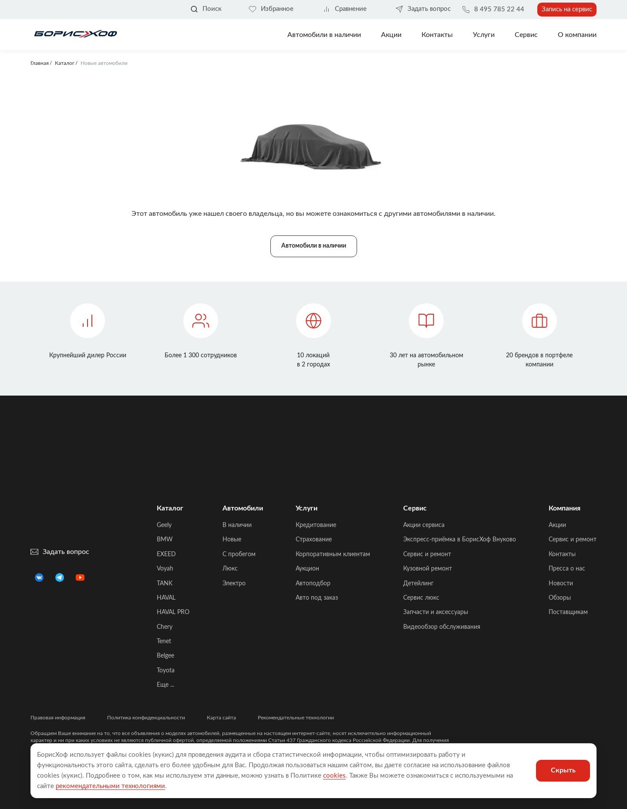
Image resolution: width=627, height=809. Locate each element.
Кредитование (316, 525)
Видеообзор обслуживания (441, 627)
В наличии (237, 525)
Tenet (164, 641)
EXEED (166, 554)
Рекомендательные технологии (296, 717)
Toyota (166, 671)
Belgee (165, 656)
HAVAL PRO (173, 612)
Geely (164, 525)
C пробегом (239, 554)
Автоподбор (313, 584)
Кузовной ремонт (427, 569)
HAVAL (166, 598)
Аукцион (307, 569)
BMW (165, 540)
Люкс (230, 569)
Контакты (437, 34)
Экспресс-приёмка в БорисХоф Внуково (459, 540)
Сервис (526, 34)
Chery (164, 627)
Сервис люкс (421, 598)
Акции (557, 525)
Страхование (314, 540)
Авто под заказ (317, 598)
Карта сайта (221, 717)
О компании (577, 34)
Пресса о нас (567, 569)
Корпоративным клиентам (333, 554)
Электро (234, 584)
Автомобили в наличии (324, 34)
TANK (164, 584)
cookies (334, 775)
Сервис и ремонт (427, 554)
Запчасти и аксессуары (435, 612)
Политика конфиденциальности (146, 717)
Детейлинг (418, 584)
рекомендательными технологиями (110, 786)
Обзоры (560, 598)
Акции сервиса (424, 525)
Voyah (165, 569)
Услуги (484, 34)
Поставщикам (568, 612)
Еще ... (165, 685)
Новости (561, 584)
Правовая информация (57, 717)
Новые (231, 540)
